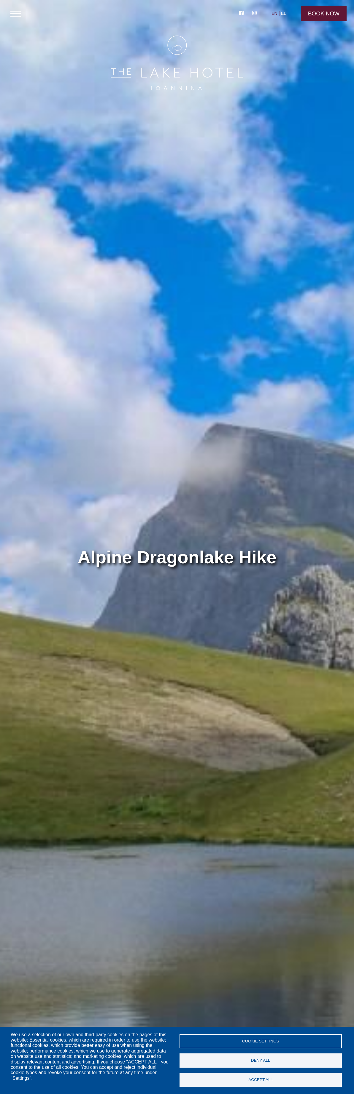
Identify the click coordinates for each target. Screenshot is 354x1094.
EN (274, 13)
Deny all (260, 1060)
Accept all (260, 1079)
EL (283, 13)
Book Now (324, 13)
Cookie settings (260, 1041)
